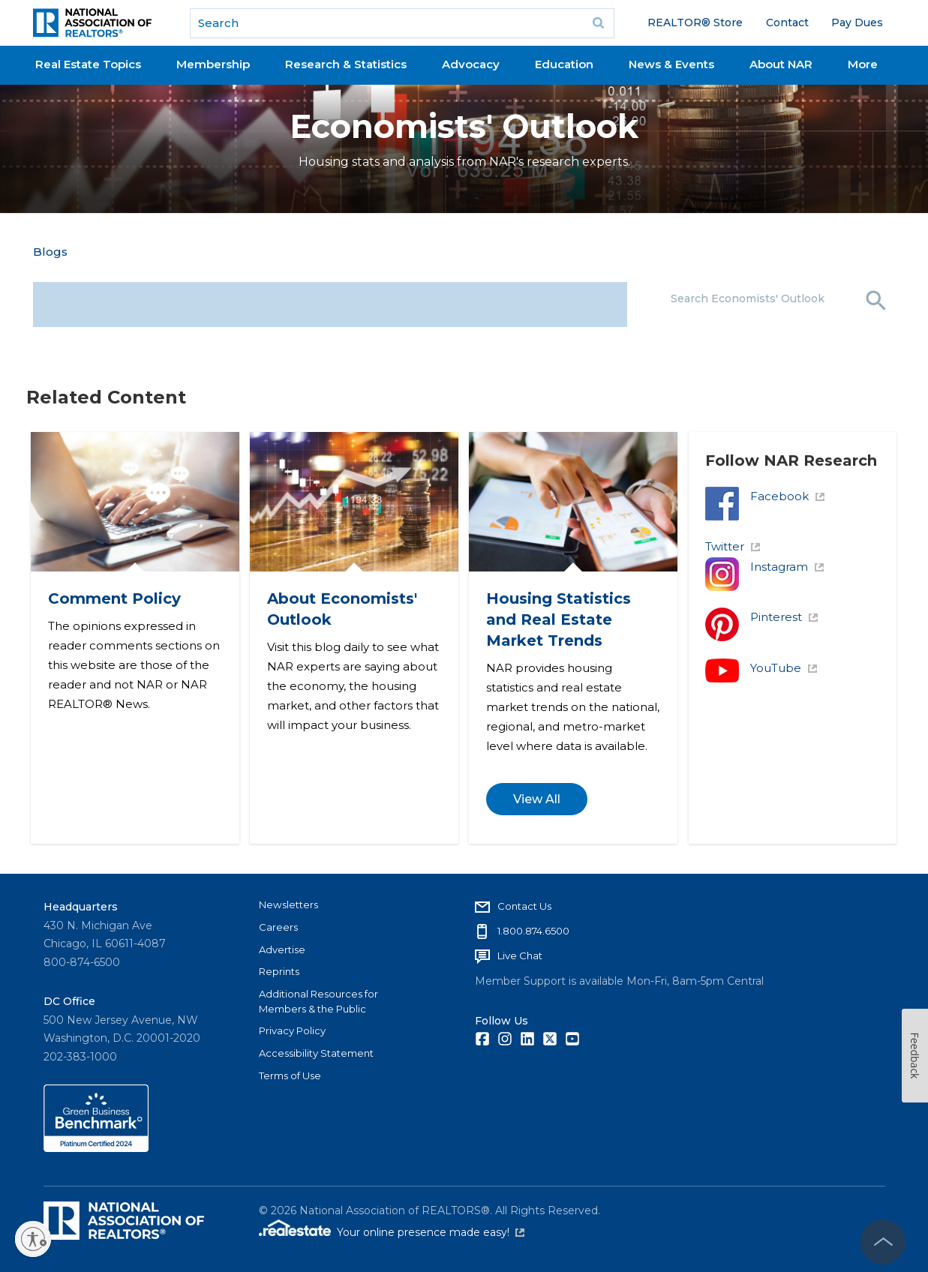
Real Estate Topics (88, 64)
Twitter (733, 546)
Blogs (50, 251)
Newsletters (288, 904)
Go (598, 23)
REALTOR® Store (695, 22)
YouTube (784, 668)
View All (537, 798)
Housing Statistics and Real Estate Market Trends (559, 619)
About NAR (780, 64)
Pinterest (784, 617)
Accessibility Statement (316, 1052)
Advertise (282, 949)
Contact (787, 22)
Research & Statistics (346, 64)
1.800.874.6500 (533, 930)
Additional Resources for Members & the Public (318, 1000)
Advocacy (471, 64)
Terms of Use (290, 1075)
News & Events (671, 64)
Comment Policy (115, 598)
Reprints (279, 970)
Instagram (787, 567)
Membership (213, 64)
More (863, 64)
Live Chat (519, 955)
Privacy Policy (292, 1030)
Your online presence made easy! (430, 1232)
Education (564, 64)
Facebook (787, 496)
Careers (278, 926)
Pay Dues (857, 22)
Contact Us (524, 905)
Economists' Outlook (464, 126)
